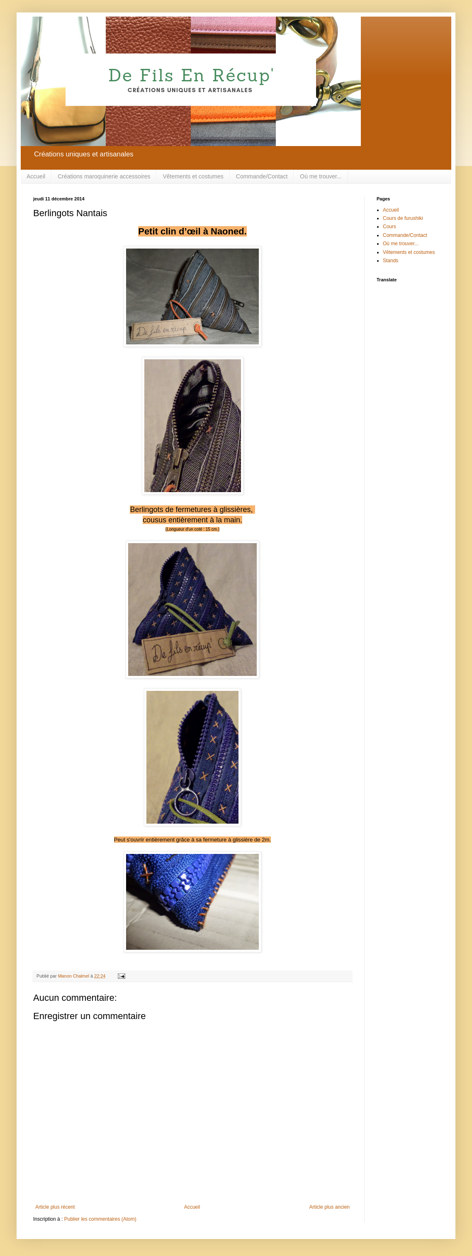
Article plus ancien (329, 1207)
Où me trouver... (320, 176)
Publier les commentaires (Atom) (100, 1219)
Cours (389, 226)
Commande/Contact (262, 176)
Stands (390, 260)
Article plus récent (55, 1207)
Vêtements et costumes (193, 176)
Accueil (36, 176)
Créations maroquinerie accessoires (104, 176)
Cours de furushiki (403, 218)
